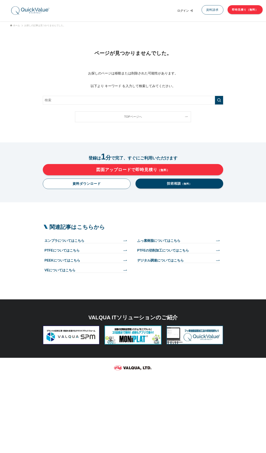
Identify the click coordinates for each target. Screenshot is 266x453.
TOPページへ (133, 116)
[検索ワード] (133, 100)
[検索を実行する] (219, 100)
